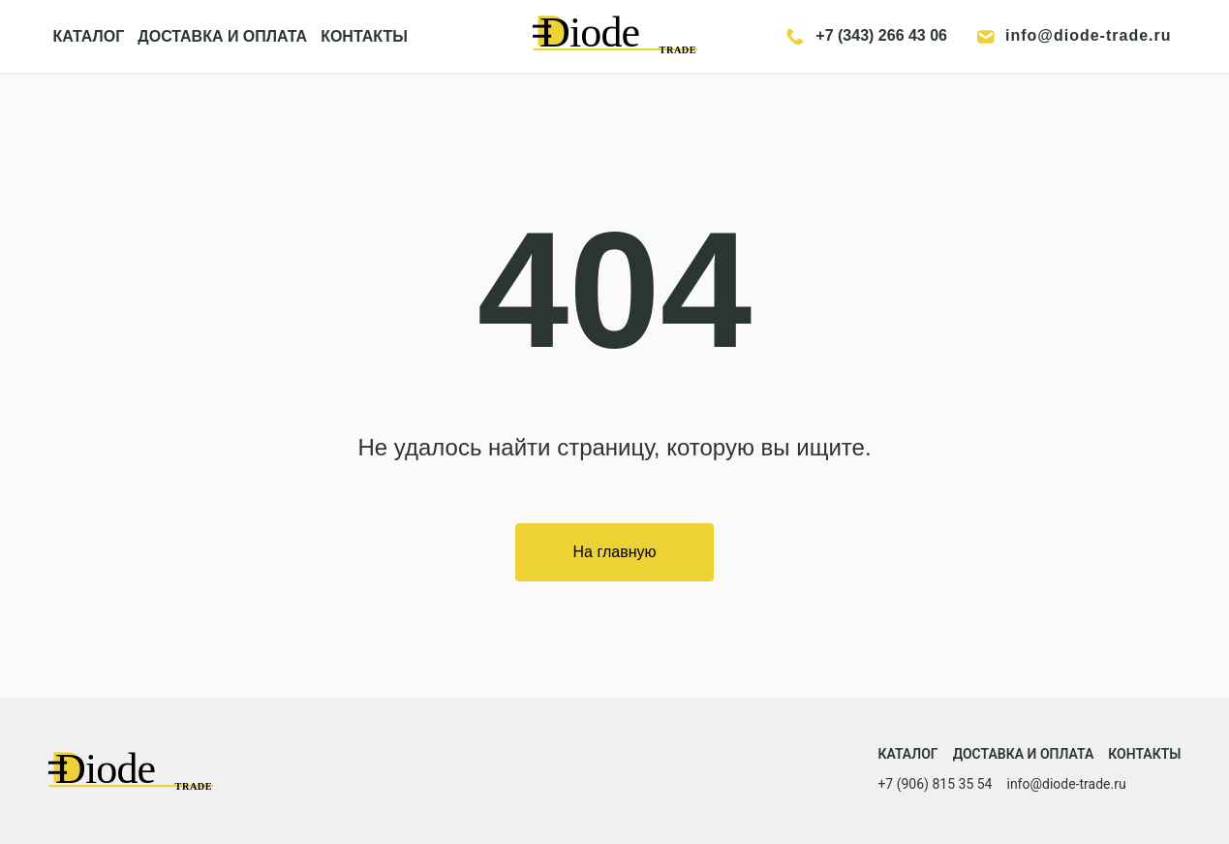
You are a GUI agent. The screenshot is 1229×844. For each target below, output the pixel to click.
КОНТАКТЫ (364, 36)
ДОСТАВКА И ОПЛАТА (222, 36)
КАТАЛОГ (89, 36)
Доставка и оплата (1023, 754)
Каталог (907, 754)
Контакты (1144, 754)
